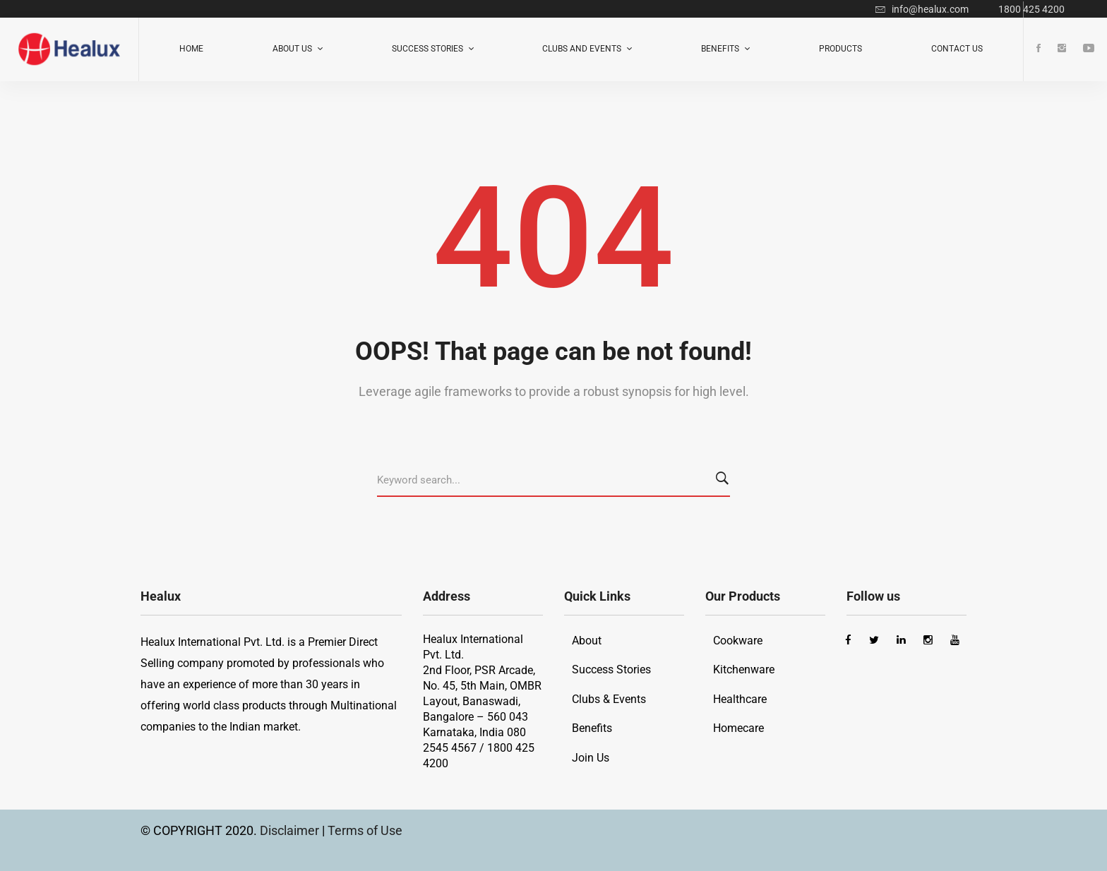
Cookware (737, 640)
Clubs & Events (609, 699)
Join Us (590, 757)
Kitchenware (743, 669)
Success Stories (611, 669)
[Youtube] (1088, 49)
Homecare (738, 728)
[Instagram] (1062, 49)
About (587, 640)
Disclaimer (291, 830)
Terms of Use (365, 830)
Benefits (592, 728)
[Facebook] (1038, 49)
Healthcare (740, 699)
